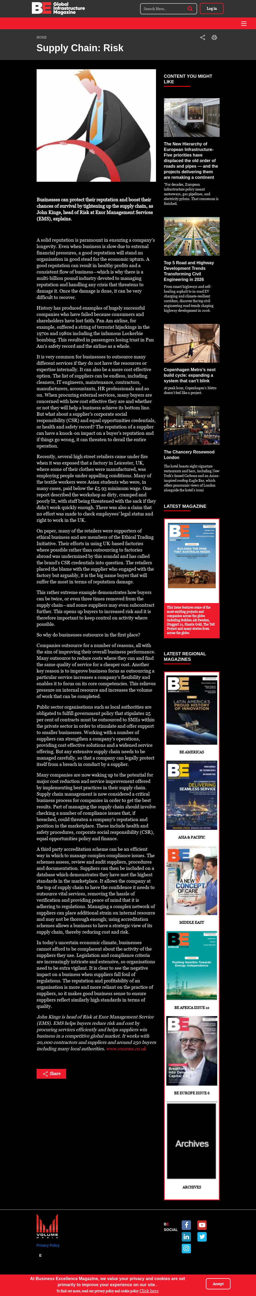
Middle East (191, 885)
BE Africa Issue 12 (191, 970)
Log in (212, 8)
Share (51, 1074)
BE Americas (191, 714)
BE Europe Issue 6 (191, 1055)
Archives (191, 1145)
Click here (149, 1291)
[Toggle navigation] (244, 23)
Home (42, 37)
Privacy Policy (48, 1245)
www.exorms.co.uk (126, 1048)
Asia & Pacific (191, 800)
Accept (218, 1284)
